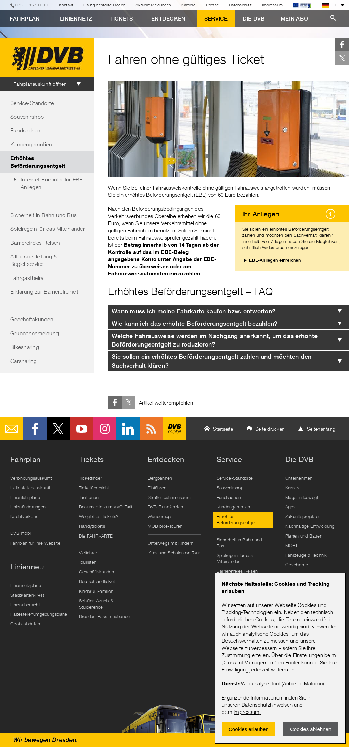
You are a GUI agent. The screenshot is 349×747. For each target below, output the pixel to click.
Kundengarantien (31, 144)
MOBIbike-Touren (165, 526)
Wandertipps (160, 516)
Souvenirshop (27, 116)
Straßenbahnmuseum (169, 497)
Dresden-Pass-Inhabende (104, 616)
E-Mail (11, 428)
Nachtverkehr (23, 516)
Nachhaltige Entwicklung (310, 526)
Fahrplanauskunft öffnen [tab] (40, 84)
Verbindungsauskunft (31, 478)
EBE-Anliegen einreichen (275, 260)
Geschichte (296, 564)
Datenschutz (240, 5)
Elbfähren (157, 487)
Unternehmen (299, 478)
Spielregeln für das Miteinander (47, 229)
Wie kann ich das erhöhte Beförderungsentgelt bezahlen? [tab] (195, 323)
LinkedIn (128, 428)
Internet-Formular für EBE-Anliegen (53, 183)
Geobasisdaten (25, 623)
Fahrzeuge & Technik (306, 555)
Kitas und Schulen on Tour (174, 552)
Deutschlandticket (97, 581)
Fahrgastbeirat (28, 278)
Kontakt (66, 5)
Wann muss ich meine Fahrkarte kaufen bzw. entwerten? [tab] (193, 311)
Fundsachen (25, 130)
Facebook (342, 44)
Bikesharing (24, 347)
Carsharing (23, 361)
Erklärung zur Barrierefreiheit (44, 291)
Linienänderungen (28, 507)
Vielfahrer (88, 552)
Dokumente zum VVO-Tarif (105, 507)
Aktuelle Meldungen (153, 5)
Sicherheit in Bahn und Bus (43, 215)
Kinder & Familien (96, 591)
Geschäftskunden (31, 319)
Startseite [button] (223, 429)
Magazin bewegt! (302, 497)
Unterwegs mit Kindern (170, 543)
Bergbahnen (160, 478)
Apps (290, 507)
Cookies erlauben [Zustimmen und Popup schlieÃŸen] (249, 729)
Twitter (342, 58)
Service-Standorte (32, 103)
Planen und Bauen (303, 536)
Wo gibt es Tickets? (99, 516)
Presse (212, 5)
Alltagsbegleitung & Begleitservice (33, 260)
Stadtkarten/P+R (27, 595)
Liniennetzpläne (25, 585)
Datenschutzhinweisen (267, 705)
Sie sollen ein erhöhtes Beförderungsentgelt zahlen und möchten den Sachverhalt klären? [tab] (212, 361)
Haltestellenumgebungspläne (38, 614)
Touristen (87, 562)
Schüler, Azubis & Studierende (96, 604)
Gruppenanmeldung (34, 333)
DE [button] (330, 5)
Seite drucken (270, 429)
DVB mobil (174, 428)
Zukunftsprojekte (302, 516)
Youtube (81, 428)
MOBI (291, 545)
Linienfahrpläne (25, 497)
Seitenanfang (321, 429)
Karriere (188, 5)
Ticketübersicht (94, 487)
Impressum (246, 712)
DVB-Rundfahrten (165, 507)
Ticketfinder (90, 478)
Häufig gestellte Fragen (104, 5)
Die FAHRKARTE (96, 536)
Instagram (104, 428)
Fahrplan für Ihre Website (35, 543)
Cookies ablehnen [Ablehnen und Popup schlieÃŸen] (310, 729)
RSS (151, 428)
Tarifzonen (89, 497)
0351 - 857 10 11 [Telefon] (32, 5)
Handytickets (92, 526)
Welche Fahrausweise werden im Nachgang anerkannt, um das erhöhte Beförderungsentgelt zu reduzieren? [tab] (215, 340)
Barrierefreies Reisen (35, 243)
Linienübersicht (25, 604)
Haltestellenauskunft (30, 487)
